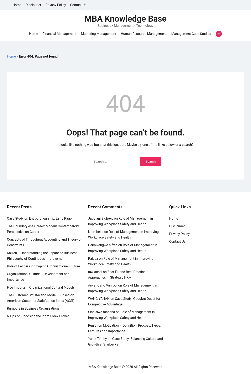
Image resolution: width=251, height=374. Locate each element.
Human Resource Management (144, 34)
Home (16, 5)
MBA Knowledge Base (125, 19)
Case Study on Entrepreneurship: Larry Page (39, 218)
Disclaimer (33, 5)
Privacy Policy (56, 5)
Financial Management (59, 34)
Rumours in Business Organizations (33, 308)
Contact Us (78, 5)
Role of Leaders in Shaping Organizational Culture (43, 266)
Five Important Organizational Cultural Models (41, 287)
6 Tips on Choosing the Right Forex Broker (38, 316)
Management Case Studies (191, 34)
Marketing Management (98, 34)
